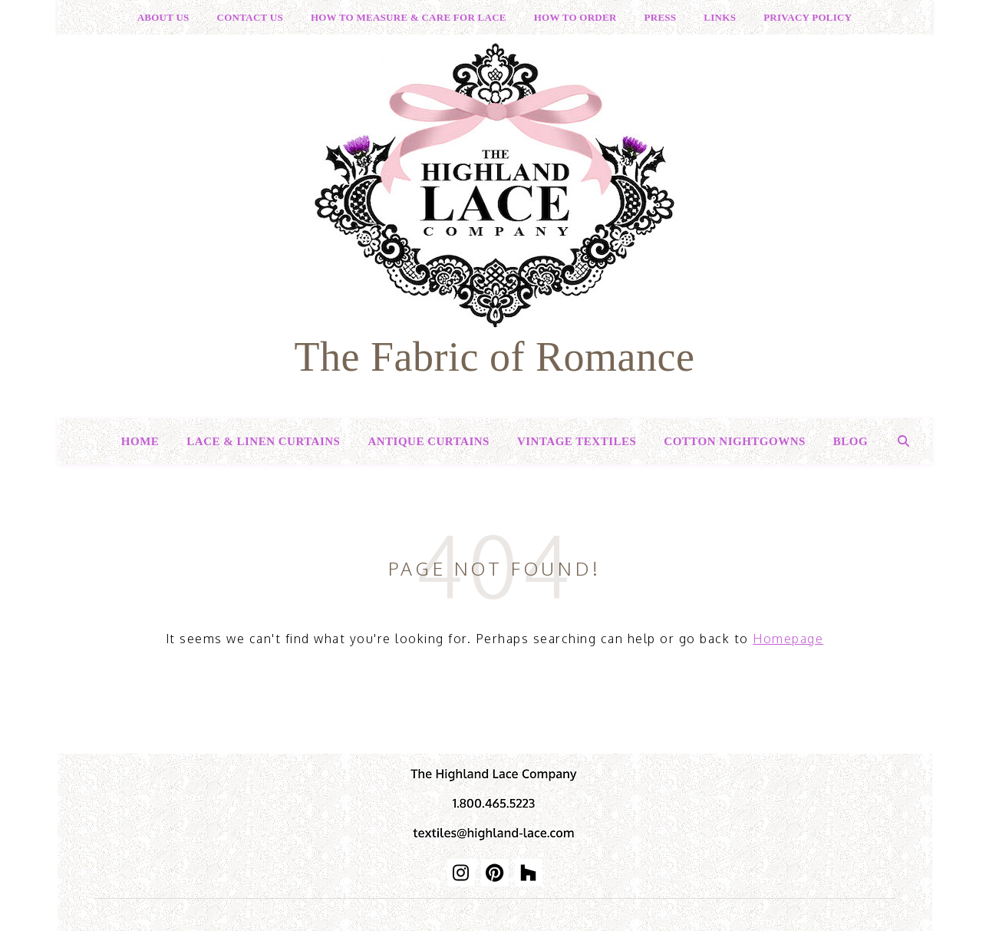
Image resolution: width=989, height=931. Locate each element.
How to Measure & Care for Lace (408, 17)
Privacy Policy (807, 17)
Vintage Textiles (576, 441)
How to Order (575, 17)
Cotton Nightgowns (735, 441)
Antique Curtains (428, 441)
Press (660, 17)
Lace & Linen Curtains (263, 441)
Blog (850, 441)
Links (720, 17)
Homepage (788, 638)
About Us (163, 17)
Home (140, 441)
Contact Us (250, 17)
